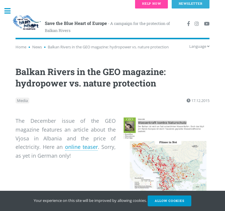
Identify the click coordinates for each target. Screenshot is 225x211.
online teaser (81, 146)
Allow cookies (169, 201)
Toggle (10, 11)
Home (21, 47)
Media (22, 100)
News (37, 47)
